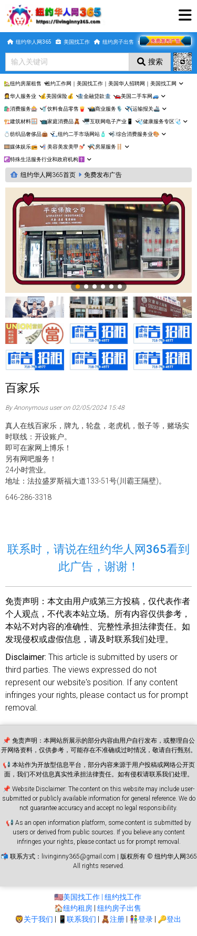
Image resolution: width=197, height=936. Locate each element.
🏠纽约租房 (73, 908)
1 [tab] (78, 287)
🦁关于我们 (34, 919)
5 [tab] (112, 287)
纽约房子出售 (119, 908)
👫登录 (141, 919)
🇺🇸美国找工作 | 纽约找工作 (97, 897)
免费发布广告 (103, 175)
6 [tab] (120, 287)
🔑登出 (169, 919)
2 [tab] (86, 287)
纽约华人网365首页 (48, 175)
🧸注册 (113, 919)
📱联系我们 (77, 919)
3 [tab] (95, 287)
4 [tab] (103, 287)
